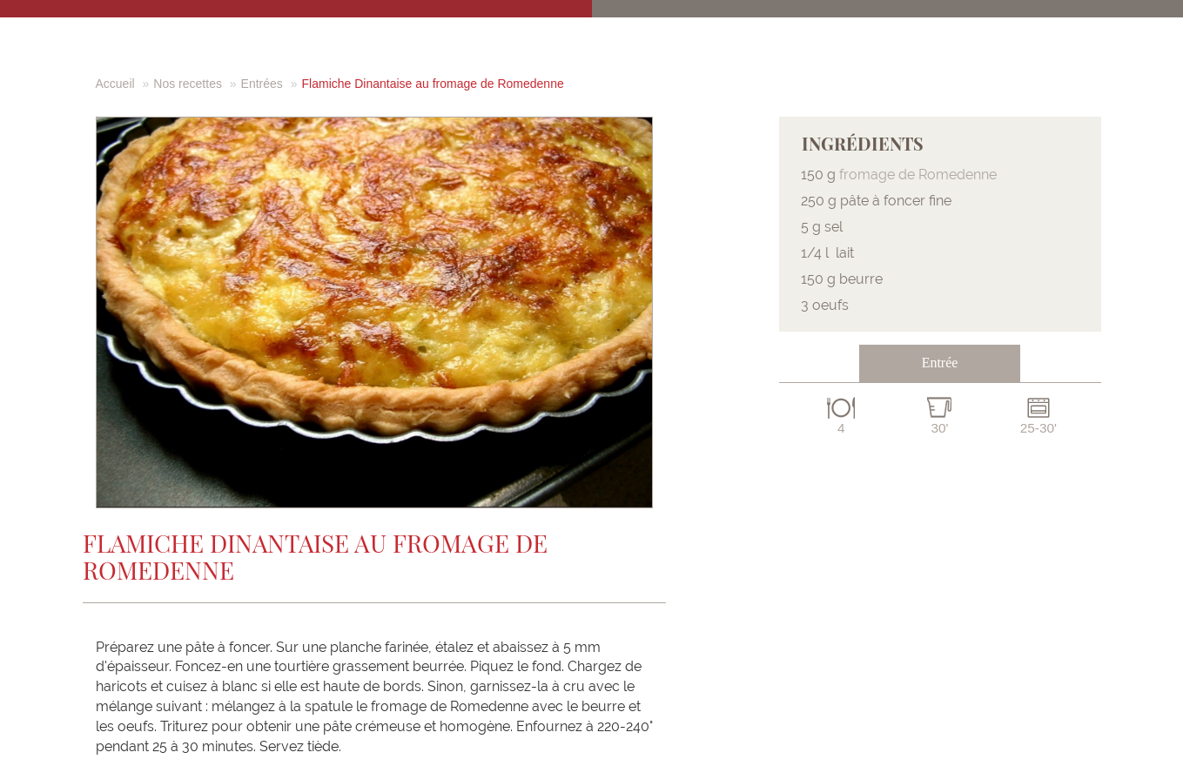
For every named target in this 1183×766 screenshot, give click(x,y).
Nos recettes (187, 84)
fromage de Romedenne (918, 174)
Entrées (262, 84)
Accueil (115, 84)
